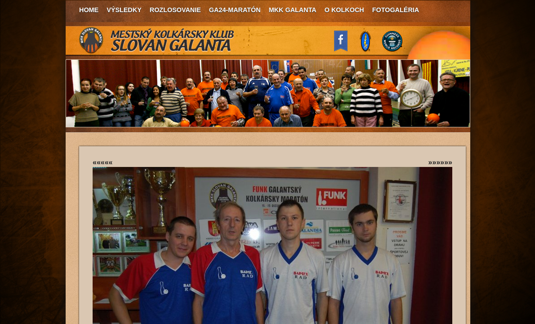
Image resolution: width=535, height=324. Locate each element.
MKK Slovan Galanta (157, 40)
